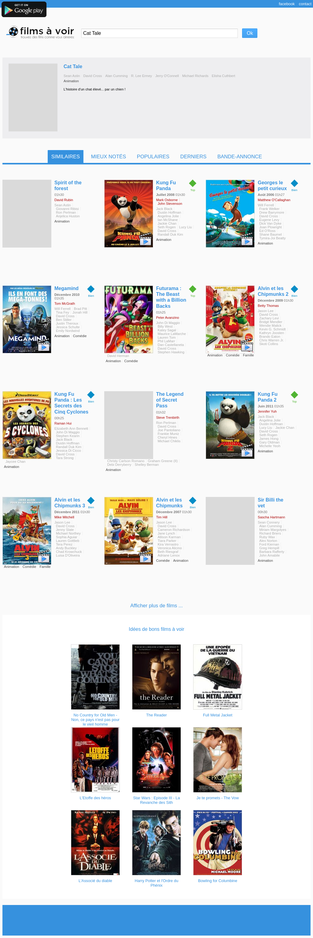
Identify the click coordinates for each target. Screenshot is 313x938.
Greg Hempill (269, 548)
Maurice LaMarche (172, 334)
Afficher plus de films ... (156, 606)
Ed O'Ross (267, 231)
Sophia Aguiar (66, 537)
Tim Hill (162, 517)
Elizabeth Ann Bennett (71, 428)
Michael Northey (68, 533)
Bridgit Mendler (270, 322)
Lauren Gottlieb (67, 541)
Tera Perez (64, 544)
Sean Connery (269, 522)
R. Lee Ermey (141, 76)
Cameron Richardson (174, 530)
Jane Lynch (166, 533)
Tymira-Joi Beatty (272, 238)
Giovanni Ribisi (67, 209)
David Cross (92, 76)
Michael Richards (195, 76)
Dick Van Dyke (270, 223)
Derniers (193, 157)
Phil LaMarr (166, 341)
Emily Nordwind (68, 331)
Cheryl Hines (167, 437)
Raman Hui (63, 423)
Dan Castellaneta (171, 345)
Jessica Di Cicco (68, 450)
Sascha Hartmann (271, 517)
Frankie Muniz (168, 434)
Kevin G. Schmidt (272, 329)
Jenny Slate (65, 530)
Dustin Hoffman (169, 212)
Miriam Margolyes (272, 530)
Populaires (153, 157)
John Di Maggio (168, 323)
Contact (305, 4)
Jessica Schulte (68, 327)
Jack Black (164, 209)
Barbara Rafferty (271, 552)
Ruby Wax (267, 537)
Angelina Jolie (168, 216)
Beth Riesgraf (168, 552)
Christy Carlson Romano (126, 461)
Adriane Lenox (169, 555)
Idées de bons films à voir (156, 629)
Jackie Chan (167, 223)
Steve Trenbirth (167, 417)
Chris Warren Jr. (271, 340)
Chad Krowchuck (69, 552)
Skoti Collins (268, 344)
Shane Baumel (270, 234)
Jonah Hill (79, 312)
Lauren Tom (167, 337)
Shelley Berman (147, 464)
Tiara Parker (167, 541)
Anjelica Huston (68, 216)
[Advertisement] (156, 920)
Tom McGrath (64, 303)
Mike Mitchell (64, 517)
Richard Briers (270, 533)
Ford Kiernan (269, 544)
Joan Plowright (270, 227)
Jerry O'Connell (167, 76)
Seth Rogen (167, 227)
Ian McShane (168, 220)
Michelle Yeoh (269, 446)
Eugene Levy (269, 220)
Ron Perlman (66, 212)
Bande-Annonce (239, 157)
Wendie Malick (270, 325)
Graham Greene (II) (163, 461)
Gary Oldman (269, 442)
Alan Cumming (116, 76)
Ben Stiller (64, 320)
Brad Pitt (80, 309)
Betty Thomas (268, 305)
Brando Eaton (269, 336)
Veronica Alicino (170, 548)
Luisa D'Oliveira (68, 555)
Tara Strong (65, 458)
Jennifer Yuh (267, 411)
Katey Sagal (167, 330)
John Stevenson (170, 203)
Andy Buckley (66, 548)
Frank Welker (269, 209)
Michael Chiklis (169, 441)
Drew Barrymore (271, 212)
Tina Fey (62, 312)
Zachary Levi (269, 318)
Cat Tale (73, 66)
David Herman (118, 356)
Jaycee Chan (15, 461)
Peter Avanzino (167, 317)
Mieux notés (108, 157)
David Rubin (63, 200)
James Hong (268, 438)
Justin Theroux (67, 323)
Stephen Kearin (67, 436)
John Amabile (269, 555)
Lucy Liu (185, 227)
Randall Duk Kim (170, 234)
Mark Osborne (167, 200)
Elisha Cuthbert (223, 76)
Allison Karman (169, 537)
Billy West (165, 326)
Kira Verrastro (168, 544)
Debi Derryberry (119, 464)
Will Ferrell (266, 205)
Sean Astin (72, 76)
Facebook (287, 4)
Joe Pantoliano (169, 430)
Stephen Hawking (171, 352)
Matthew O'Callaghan (274, 200)
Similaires (65, 157)
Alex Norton (268, 541)
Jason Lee (266, 311)
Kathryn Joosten (271, 333)
